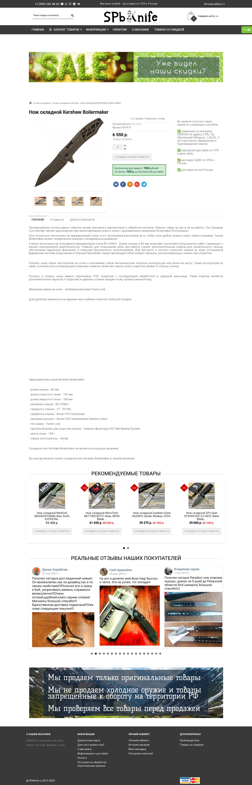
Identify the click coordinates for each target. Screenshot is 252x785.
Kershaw (136, 124)
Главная (38, 29)
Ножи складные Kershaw (65, 103)
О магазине (140, 29)
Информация (97, 29)
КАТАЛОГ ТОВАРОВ (65, 29)
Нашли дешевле (122, 138)
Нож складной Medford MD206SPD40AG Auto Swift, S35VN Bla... (52, 516)
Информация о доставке (93, 753)
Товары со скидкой (169, 29)
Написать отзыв (155, 118)
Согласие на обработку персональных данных (92, 764)
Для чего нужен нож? (91, 744)
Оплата (82, 757)
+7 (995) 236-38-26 (47, 4)
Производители (189, 740)
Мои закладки (137, 749)
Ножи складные (42, 103)
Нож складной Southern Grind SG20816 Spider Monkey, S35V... (152, 514)
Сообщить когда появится (132, 157)
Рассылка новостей (141, 753)
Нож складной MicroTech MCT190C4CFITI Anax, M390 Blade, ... (102, 516)
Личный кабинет (139, 740)
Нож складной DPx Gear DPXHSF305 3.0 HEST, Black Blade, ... (201, 516)
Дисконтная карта (89, 740)
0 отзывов (136, 118)
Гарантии (120, 29)
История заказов (139, 744)
